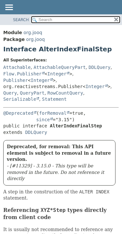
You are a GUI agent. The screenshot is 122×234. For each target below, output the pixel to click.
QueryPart (32, 93)
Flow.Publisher (22, 73)
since (43, 119)
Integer (56, 73)
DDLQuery (99, 67)
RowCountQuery (65, 93)
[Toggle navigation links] (8, 7)
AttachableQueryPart (60, 67)
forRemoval (52, 113)
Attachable (17, 67)
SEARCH (21, 20)
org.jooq (32, 32)
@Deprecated (18, 113)
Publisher (15, 80)
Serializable (19, 99)
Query (10, 93)
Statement (54, 99)
